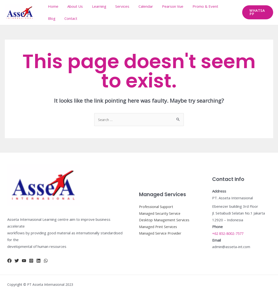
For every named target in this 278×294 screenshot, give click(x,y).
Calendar (137, 6)
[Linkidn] (38, 260)
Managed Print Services (158, 226)
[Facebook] (9, 260)
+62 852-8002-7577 (229, 233)
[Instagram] (31, 260)
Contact (53, 18)
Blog (217, 6)
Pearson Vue (162, 6)
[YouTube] (24, 260)
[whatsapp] (46, 260)
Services (116, 6)
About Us (72, 6)
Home (52, 6)
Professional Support (156, 206)
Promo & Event (193, 6)
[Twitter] (17, 260)
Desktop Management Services (165, 219)
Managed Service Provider (161, 233)
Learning (94, 6)
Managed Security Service (160, 213)
